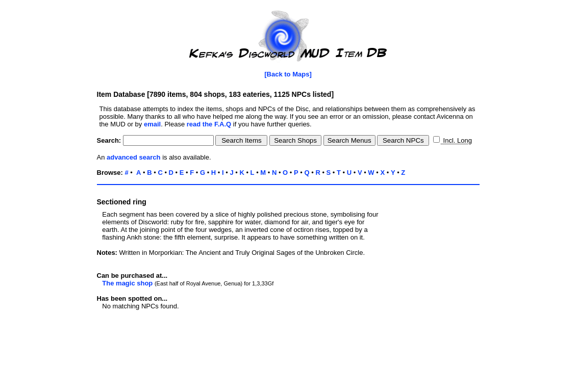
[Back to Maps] (287, 74)
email (152, 124)
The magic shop (127, 283)
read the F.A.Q (209, 124)
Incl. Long (456, 140)
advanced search (134, 157)
